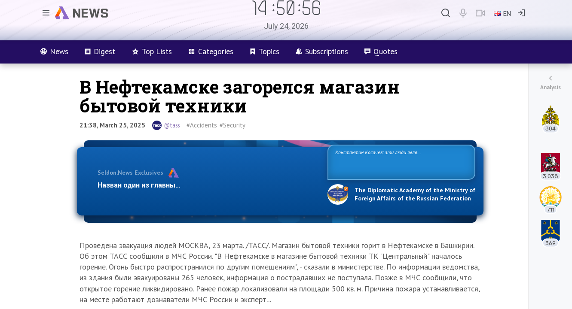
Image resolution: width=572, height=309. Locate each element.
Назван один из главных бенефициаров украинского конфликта (206, 185)
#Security (232, 125)
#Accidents (202, 125)
